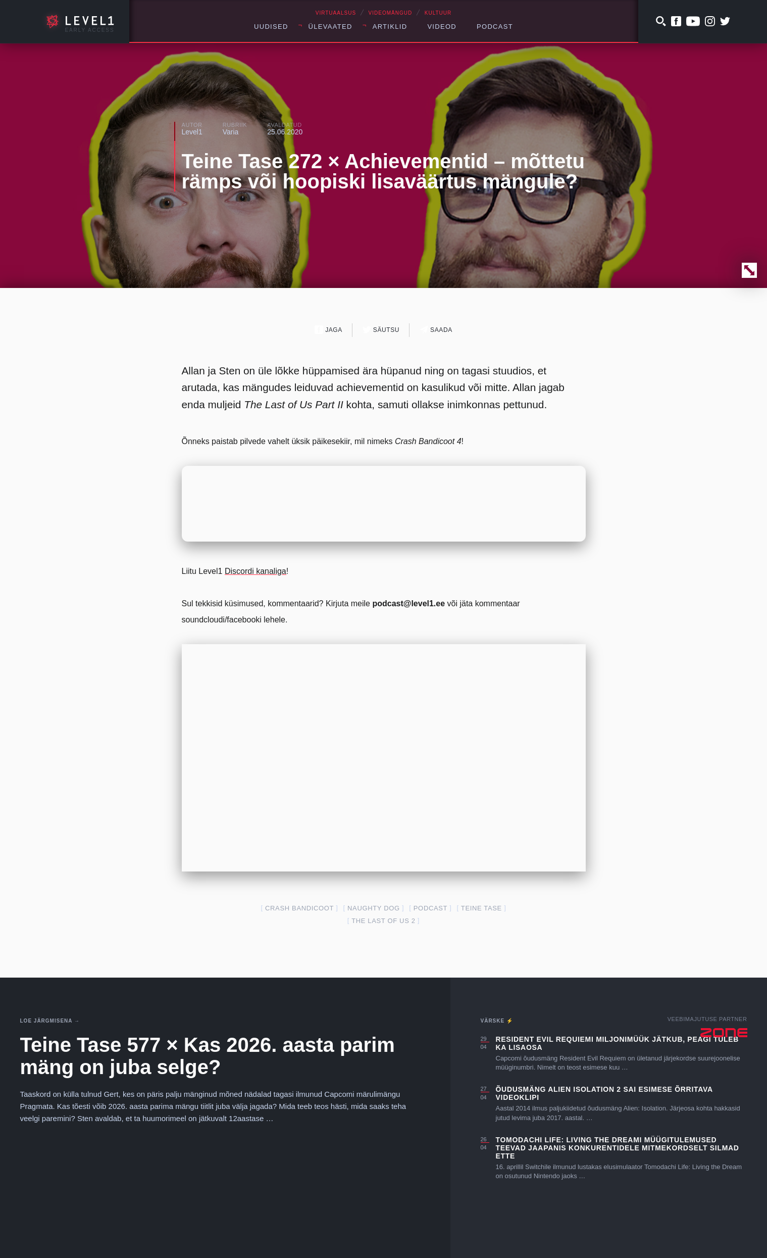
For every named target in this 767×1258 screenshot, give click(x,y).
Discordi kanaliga (255, 571)
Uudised (271, 26)
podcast (430, 908)
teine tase (481, 908)
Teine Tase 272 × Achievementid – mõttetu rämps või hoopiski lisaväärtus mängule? (383, 171)
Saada (436, 329)
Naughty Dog (373, 908)
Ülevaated (330, 26)
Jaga (328, 329)
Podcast (495, 26)
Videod (441, 26)
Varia (231, 132)
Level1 (192, 132)
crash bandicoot (299, 908)
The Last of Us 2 (383, 921)
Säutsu (381, 329)
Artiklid (390, 26)
